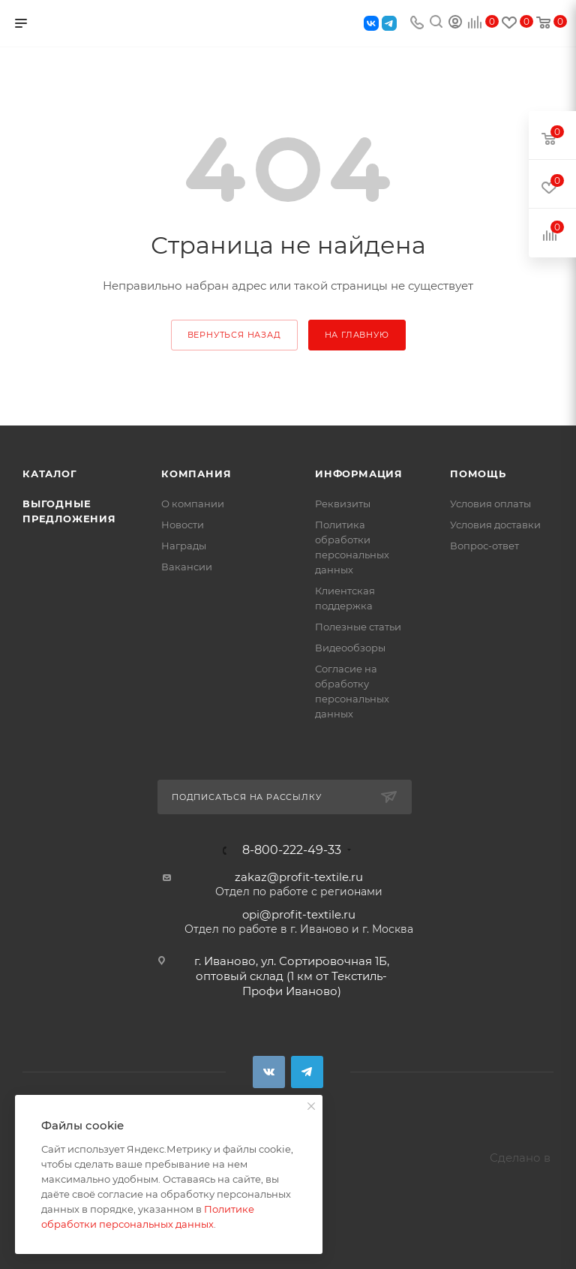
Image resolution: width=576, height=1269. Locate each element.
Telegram (307, 1072)
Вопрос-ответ (484, 546)
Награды (183, 546)
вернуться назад (234, 334)
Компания (196, 474)
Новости (182, 525)
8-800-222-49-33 (291, 850)
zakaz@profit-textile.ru (299, 877)
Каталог (49, 474)
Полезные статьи (358, 627)
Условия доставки (495, 525)
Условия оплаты (490, 504)
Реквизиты (342, 504)
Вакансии (186, 567)
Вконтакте (269, 1072)
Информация (359, 474)
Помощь (478, 474)
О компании (192, 504)
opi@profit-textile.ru (299, 914)
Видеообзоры (350, 648)
